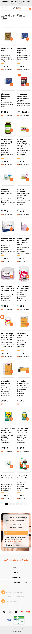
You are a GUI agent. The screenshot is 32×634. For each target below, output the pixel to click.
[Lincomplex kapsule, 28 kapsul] (8, 93)
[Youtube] (16, 612)
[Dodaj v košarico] (11, 39)
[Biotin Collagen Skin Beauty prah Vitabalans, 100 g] (8, 286)
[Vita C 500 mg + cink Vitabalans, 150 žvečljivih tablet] (24, 286)
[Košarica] (28, 8)
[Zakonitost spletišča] (19, 620)
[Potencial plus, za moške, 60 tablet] (8, 239)
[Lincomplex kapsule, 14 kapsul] (24, 48)
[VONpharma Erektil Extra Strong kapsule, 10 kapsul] (24, 93)
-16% (19, 75)
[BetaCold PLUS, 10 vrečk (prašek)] (8, 476)
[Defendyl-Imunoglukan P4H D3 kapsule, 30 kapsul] (24, 141)
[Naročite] (16, 533)
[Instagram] (10, 612)
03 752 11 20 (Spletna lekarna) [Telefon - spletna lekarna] (14, 592)
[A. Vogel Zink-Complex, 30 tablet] (24, 476)
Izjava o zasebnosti (20, 629)
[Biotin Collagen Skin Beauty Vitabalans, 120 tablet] (24, 239)
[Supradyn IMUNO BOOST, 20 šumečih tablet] (8, 428)
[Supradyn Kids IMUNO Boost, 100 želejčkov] (24, 428)
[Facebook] (4, 612)
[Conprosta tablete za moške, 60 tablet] (8, 190)
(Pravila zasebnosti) (16, 541)
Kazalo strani (9, 629)
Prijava (9, 545)
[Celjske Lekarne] (17, 8)
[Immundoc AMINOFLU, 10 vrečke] (8, 381)
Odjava (18, 545)
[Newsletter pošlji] (25, 533)
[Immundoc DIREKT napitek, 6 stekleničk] (24, 381)
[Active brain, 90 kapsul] (8, 48)
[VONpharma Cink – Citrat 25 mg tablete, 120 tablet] (8, 141)
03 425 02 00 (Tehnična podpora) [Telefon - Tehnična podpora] (15, 596)
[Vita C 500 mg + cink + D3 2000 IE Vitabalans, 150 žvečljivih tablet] (8, 334)
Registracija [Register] (14, 631)
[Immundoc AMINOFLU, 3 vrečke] (24, 334)
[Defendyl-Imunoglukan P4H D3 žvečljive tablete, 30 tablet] (24, 190)
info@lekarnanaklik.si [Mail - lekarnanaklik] (11, 601)
